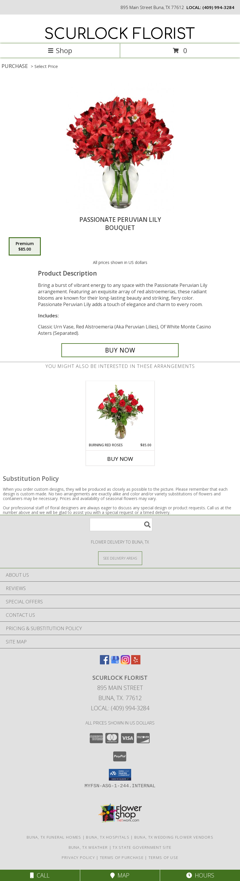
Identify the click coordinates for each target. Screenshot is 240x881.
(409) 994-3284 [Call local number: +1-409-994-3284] (218, 7)
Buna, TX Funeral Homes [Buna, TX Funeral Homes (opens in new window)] (54, 837)
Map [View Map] (119, 875)
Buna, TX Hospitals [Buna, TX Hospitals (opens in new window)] (107, 837)
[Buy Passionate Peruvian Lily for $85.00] (120, 350)
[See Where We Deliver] (120, 558)
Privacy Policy (78, 857)
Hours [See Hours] (200, 875)
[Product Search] (121, 524)
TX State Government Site (142, 847)
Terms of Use (164, 857)
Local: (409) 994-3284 (120, 708)
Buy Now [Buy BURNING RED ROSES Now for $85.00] (120, 459)
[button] (120, 775)
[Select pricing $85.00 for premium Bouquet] (25, 246)
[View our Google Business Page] (115, 662)
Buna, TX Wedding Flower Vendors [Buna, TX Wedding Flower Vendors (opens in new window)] (173, 837)
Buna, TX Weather (88, 847)
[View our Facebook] (104, 662)
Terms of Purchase (122, 857)
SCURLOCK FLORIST (119, 34)
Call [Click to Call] (40, 875)
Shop (60, 50)
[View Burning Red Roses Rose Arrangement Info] (120, 411)
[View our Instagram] (125, 662)
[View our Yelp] (135, 662)
